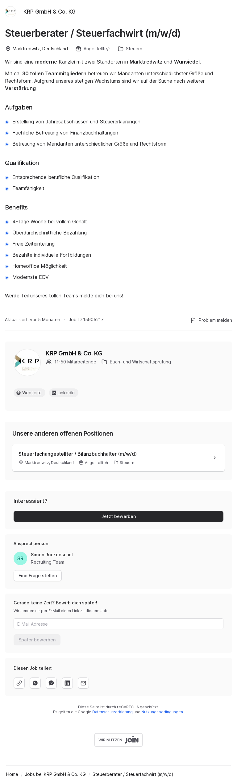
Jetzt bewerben (119, 516)
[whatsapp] (35, 683)
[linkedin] (67, 683)
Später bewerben (37, 639)
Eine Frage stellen (38, 575)
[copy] (19, 683)
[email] (83, 683)
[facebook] (51, 683)
